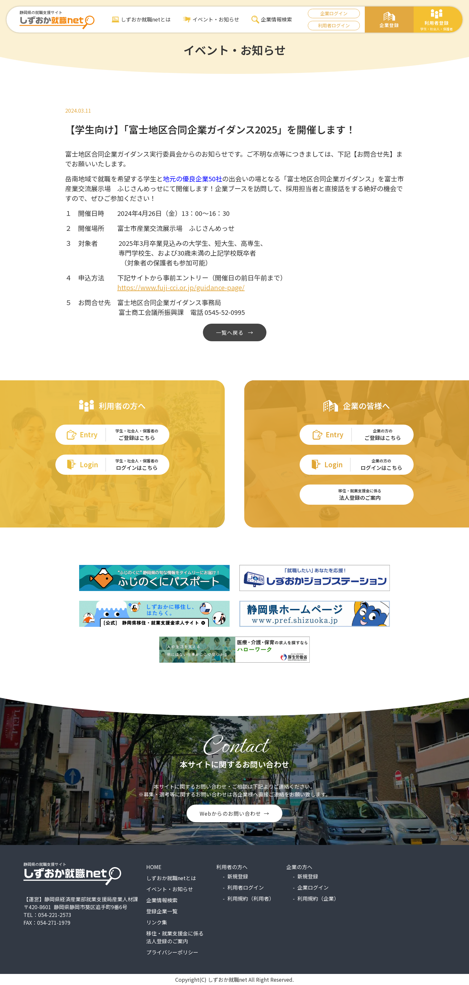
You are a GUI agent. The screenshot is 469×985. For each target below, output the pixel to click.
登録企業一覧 (162, 911)
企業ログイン (334, 13)
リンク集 (156, 922)
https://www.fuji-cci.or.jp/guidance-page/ (181, 287)
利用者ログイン (334, 25)
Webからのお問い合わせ (230, 813)
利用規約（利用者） (250, 898)
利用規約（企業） (318, 898)
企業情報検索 (271, 19)
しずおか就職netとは (141, 19)
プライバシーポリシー (172, 952)
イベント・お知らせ (211, 19)
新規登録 (237, 876)
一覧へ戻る (230, 332)
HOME (153, 867)
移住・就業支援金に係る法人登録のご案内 (175, 937)
